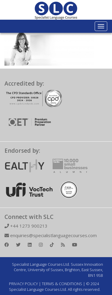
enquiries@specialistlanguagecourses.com (50, 235)
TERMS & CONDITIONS (62, 283)
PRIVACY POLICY (23, 283)
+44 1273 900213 (25, 226)
